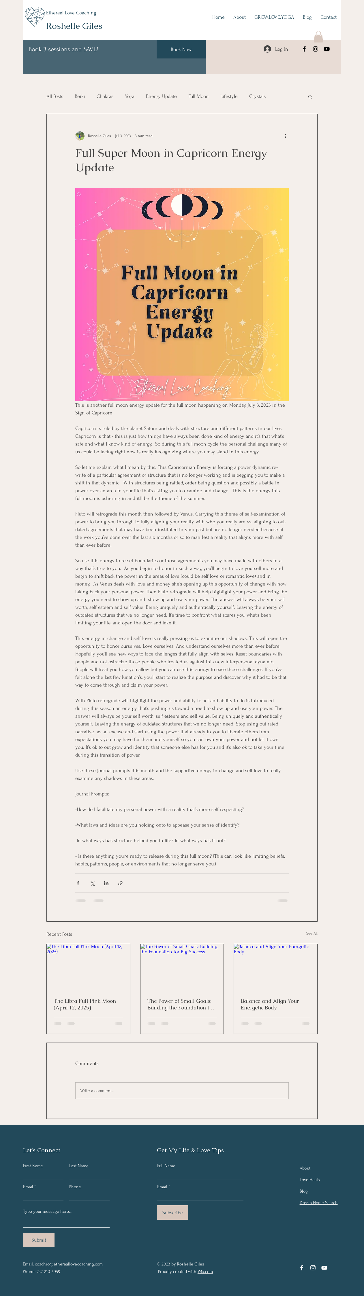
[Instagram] (315, 49)
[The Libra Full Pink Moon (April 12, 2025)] (88, 967)
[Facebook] (304, 49)
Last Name (79, 1166)
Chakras (105, 96)
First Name (33, 1166)
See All (312, 933)
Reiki (80, 96)
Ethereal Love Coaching (71, 13)
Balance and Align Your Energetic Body (270, 1004)
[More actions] (285, 135)
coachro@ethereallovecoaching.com (69, 1264)
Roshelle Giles (74, 25)
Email (28, 1187)
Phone (75, 1187)
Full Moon (198, 96)
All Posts (54, 96)
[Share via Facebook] (78, 883)
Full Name (166, 1166)
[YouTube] (326, 49)
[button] (318, 37)
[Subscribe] (172, 1212)
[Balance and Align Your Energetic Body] (275, 967)
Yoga (129, 96)
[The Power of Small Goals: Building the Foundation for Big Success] (182, 967)
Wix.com (205, 1271)
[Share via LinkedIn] (106, 883)
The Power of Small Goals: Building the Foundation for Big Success (180, 1004)
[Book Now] (181, 49)
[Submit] (39, 1240)
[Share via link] (120, 883)
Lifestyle (229, 96)
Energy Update (161, 96)
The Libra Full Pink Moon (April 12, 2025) (85, 1004)
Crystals (257, 96)
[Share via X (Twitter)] (92, 883)
